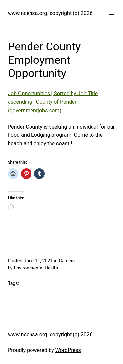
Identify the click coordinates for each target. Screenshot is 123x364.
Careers (67, 260)
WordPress (68, 350)
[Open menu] (111, 13)
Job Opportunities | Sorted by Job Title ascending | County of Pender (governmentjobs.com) (53, 101)
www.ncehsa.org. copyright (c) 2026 (50, 13)
